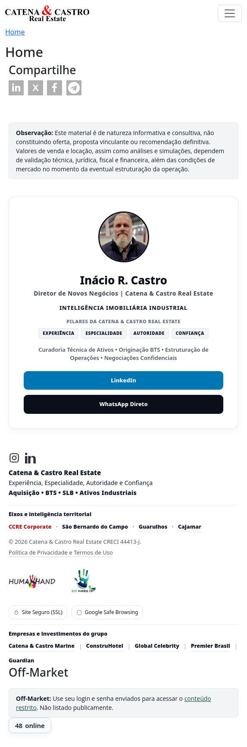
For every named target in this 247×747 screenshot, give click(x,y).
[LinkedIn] (30, 457)
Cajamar (189, 526)
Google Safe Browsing (107, 612)
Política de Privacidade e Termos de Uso (61, 552)
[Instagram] (14, 457)
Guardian (21, 660)
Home (15, 32)
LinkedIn (123, 380)
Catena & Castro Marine (42, 645)
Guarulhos (153, 526)
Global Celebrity (157, 645)
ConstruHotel (104, 645)
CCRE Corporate (30, 526)
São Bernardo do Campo (95, 526)
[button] (16, 87)
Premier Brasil (210, 645)
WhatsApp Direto (123, 404)
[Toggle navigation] (230, 13)
